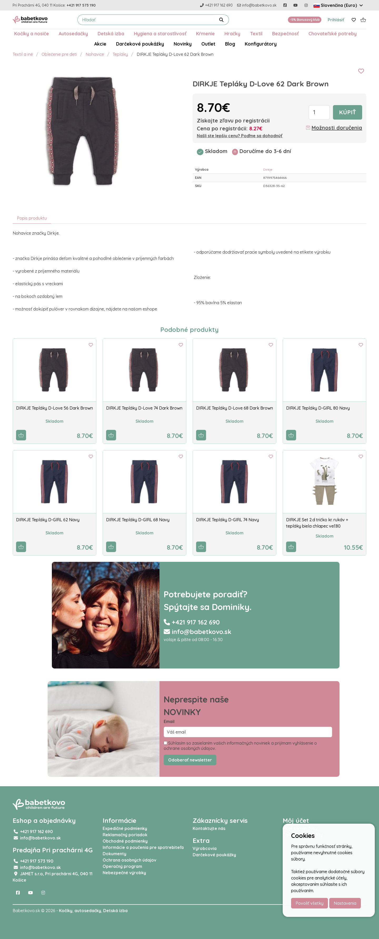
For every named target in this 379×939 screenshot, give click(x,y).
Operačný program (122, 866)
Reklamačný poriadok (125, 834)
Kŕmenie (205, 33)
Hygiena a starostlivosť (160, 33)
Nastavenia (345, 903)
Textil (256, 33)
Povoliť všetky (309, 903)
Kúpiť (347, 112)
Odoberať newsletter (190, 760)
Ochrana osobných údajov (129, 860)
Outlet (208, 44)
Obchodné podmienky (125, 841)
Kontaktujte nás (209, 828)
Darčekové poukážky (140, 44)
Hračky (232, 33)
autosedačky (87, 910)
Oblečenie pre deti (59, 54)
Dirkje (267, 169)
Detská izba (111, 33)
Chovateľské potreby (332, 33)
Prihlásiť (336, 19)
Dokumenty (114, 853)
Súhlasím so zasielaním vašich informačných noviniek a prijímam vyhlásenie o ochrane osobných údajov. (240, 745)
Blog (230, 44)
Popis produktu (32, 218)
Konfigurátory (261, 44)
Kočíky (65, 910)
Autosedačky (73, 33)
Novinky (183, 44)
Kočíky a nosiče (31, 33)
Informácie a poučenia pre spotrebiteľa (143, 847)
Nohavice (95, 54)
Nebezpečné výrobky (124, 872)
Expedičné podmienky (125, 828)
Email (169, 721)
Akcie (100, 44)
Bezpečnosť (285, 33)
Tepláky (120, 54)
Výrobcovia (205, 848)
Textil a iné (23, 54)
